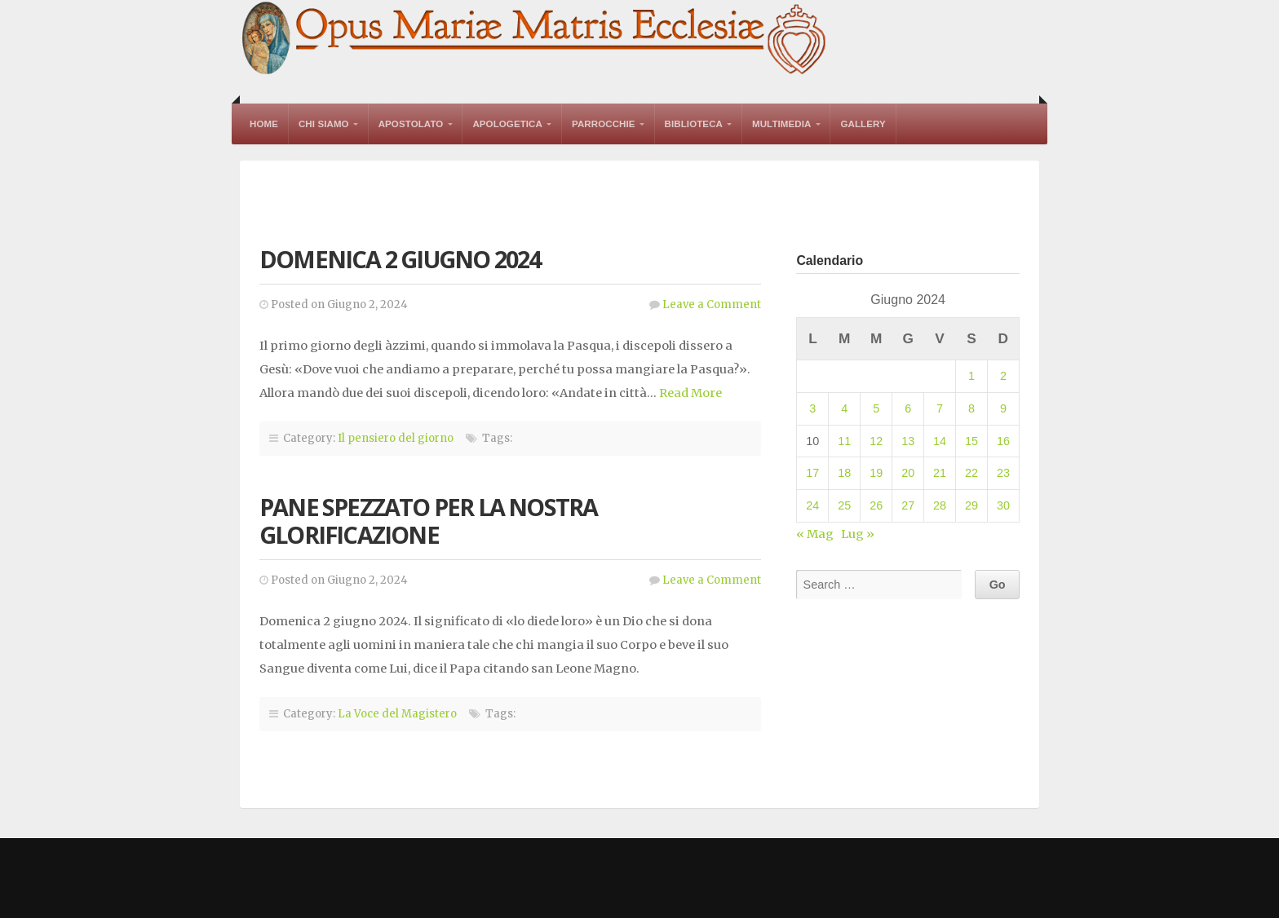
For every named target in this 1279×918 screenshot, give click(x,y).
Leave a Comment (711, 304)
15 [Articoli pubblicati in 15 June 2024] (971, 441)
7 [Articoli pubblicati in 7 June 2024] (939, 408)
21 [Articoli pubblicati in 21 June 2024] (939, 472)
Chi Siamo (324, 124)
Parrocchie (603, 124)
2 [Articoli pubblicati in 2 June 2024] (1003, 375)
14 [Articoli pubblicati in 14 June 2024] (939, 441)
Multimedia (781, 124)
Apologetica (507, 124)
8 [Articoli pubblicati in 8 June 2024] (971, 408)
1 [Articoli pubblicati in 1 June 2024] (971, 375)
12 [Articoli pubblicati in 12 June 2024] (876, 441)
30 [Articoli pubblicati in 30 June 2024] (1003, 505)
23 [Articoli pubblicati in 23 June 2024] (1003, 472)
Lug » (857, 534)
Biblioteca (694, 124)
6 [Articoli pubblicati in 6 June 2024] (908, 408)
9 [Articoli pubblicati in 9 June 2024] (1003, 408)
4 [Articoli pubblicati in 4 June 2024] (844, 408)
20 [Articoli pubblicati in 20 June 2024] (907, 472)
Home (264, 124)
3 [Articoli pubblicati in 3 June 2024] (812, 408)
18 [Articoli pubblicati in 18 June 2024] (844, 472)
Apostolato (411, 124)
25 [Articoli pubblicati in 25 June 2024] (844, 505)
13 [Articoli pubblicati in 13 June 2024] (907, 441)
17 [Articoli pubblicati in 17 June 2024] (812, 472)
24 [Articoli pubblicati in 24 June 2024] (812, 505)
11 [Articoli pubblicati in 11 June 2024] (844, 441)
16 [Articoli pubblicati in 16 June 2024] (1003, 441)
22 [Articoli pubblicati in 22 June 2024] (971, 472)
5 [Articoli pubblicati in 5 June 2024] (876, 408)
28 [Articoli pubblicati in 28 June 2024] (939, 505)
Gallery (862, 124)
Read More (690, 393)
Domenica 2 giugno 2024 (399, 259)
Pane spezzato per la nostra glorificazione (428, 521)
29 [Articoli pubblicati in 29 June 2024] (971, 505)
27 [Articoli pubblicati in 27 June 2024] (907, 505)
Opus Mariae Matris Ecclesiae (535, 39)
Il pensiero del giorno (396, 438)
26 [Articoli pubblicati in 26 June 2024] (876, 505)
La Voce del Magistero (397, 714)
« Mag (815, 534)
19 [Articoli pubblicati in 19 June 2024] (876, 472)
